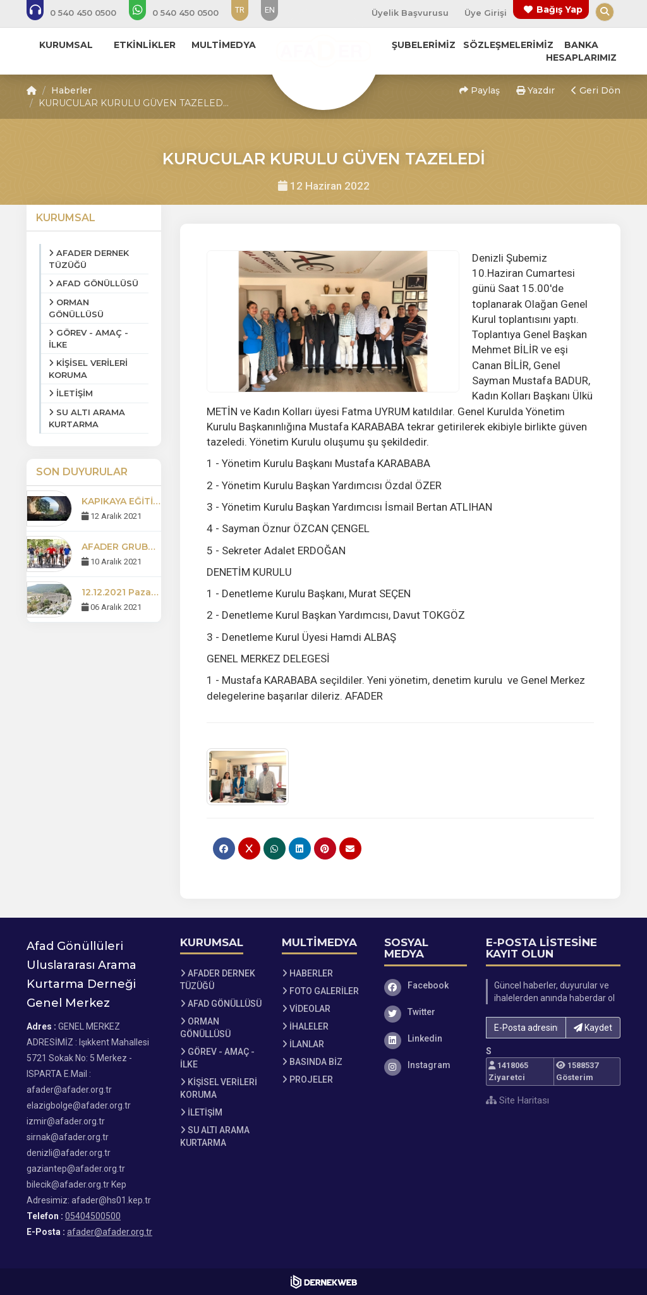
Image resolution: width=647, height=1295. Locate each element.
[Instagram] (426, 1065)
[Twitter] (426, 1012)
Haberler (71, 90)
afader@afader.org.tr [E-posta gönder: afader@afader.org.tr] (109, 1232)
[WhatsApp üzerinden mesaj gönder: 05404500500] (182, 13)
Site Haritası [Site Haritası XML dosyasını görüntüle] (517, 1100)
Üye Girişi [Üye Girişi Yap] (485, 13)
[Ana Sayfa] (323, 53)
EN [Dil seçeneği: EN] (270, 10)
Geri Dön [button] (595, 90)
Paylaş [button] (479, 90)
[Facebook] (426, 985)
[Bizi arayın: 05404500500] (80, 13)
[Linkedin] (426, 1038)
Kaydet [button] (593, 1028)
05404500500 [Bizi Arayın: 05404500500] (93, 1216)
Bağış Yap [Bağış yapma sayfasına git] (559, 9)
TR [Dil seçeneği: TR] (240, 10)
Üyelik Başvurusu (410, 13)
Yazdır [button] (535, 90)
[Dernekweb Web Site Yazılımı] (323, 1282)
